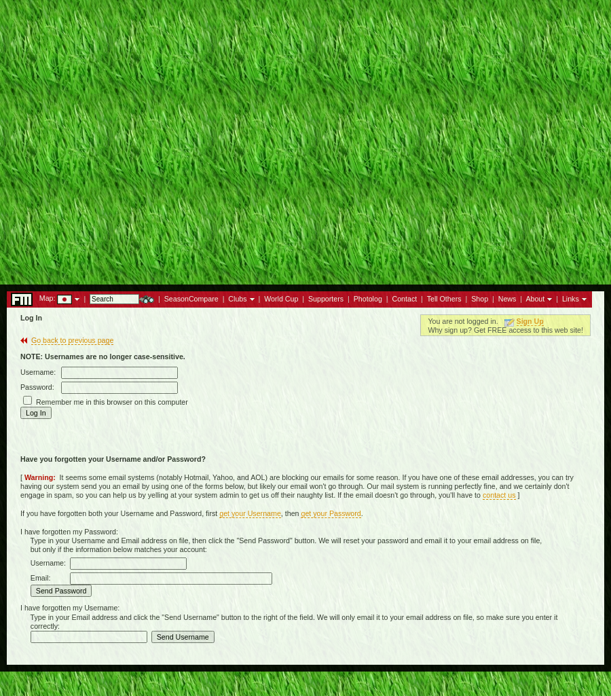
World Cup (281, 299)
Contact (404, 299)
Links (570, 299)
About (534, 299)
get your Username (250, 513)
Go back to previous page (72, 340)
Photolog (368, 299)
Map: (47, 298)
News (507, 299)
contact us (499, 495)
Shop (479, 299)
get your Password (330, 513)
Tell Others (444, 299)
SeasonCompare (191, 299)
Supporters (326, 299)
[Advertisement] (305, 138)
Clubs (237, 299)
